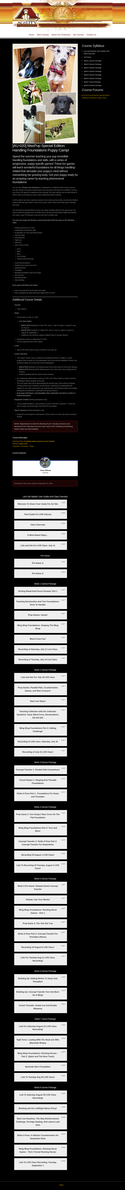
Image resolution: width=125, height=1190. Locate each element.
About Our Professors (61, 35)
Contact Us (91, 35)
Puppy (31, 446)
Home (31, 35)
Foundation (24, 446)
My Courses (78, 35)
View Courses (43, 35)
